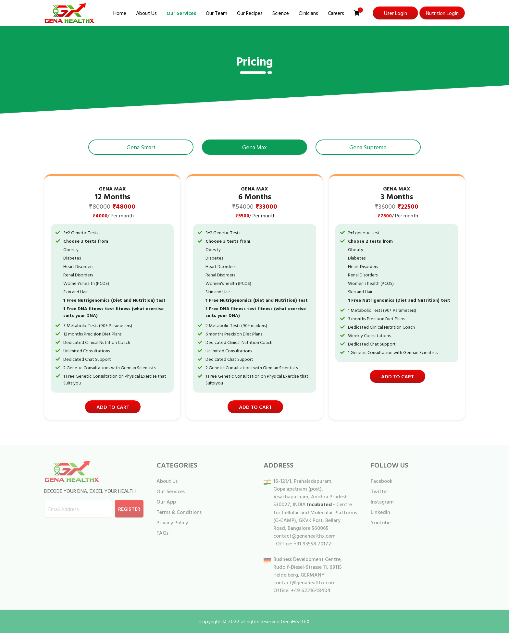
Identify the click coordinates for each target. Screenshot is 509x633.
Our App (166, 501)
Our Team (216, 13)
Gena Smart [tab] (141, 147)
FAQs (162, 533)
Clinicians (308, 13)
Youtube (381, 522)
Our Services (181, 13)
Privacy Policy (172, 522)
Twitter (379, 491)
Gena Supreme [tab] (368, 147)
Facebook (381, 481)
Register (129, 509)
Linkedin (380, 512)
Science (280, 13)
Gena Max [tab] (254, 147)
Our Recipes (250, 13)
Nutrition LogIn (442, 13)
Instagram (382, 501)
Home (119, 13)
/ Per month (120, 215)
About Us (146, 13)
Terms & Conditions (179, 512)
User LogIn (395, 13)
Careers (336, 13)
